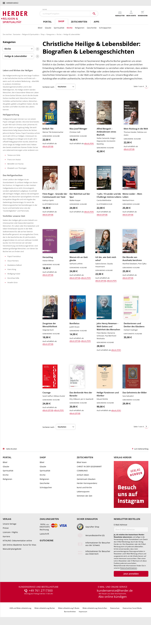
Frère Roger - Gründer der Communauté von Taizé (55, 195)
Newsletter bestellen (127, 519)
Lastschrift (44, 533)
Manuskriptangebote (12, 549)
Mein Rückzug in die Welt (136, 128)
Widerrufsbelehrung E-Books (68, 608)
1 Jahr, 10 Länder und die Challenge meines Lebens (109, 195)
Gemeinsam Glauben (86, 479)
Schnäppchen (105, 27)
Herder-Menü (12, 3)
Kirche (69, 27)
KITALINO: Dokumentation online (17, 540)
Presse (6, 528)
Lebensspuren (83, 491)
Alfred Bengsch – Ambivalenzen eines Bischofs (106, 131)
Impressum (83, 611)
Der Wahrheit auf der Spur (80, 195)
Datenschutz (114, 608)
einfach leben (83, 475)
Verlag (7, 519)
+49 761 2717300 (41, 590)
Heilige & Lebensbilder (71, 34)
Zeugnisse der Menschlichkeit (50, 325)
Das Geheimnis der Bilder (135, 392)
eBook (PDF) (89, 143)
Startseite (16, 34)
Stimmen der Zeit (84, 496)
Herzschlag (48, 257)
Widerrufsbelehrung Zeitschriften (95, 608)
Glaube (48, 27)
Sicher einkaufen (87, 519)
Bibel (40, 27)
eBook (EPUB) (48, 146)
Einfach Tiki (48, 128)
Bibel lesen (82, 462)
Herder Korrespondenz (87, 483)
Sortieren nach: (48, 87)
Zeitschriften (79, 21)
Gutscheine (46, 540)
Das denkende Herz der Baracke (81, 394)
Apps (96, 21)
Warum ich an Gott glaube (79, 258)
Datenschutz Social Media (132, 608)
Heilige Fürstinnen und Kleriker (108, 394)
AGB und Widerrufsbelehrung (20, 608)
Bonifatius (74, 323)
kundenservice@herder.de (115, 590)
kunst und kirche (84, 487)
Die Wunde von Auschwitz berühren (132, 258)
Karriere (6, 536)
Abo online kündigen (112, 596)
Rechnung (44, 529)
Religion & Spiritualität (30, 34)
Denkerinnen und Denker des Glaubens (134, 325)
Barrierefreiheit (70, 611)
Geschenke (92, 27)
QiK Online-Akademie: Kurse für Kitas (19, 545)
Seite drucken (11, 449)
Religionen (79, 27)
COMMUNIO (82, 470)
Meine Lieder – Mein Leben (132, 195)
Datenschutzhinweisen (128, 568)
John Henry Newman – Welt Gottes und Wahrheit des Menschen (108, 326)
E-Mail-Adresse (120, 524)
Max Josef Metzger (78, 128)
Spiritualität (59, 27)
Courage (47, 392)
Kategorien (50, 34)
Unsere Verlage (9, 524)
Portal (47, 21)
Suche (45, 9)
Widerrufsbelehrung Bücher (44, 608)
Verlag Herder (123, 457)
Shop (61, 21)
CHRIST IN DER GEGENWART (89, 466)
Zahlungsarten (49, 519)
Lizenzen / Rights (10, 532)
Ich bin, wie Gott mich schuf (105, 258)
